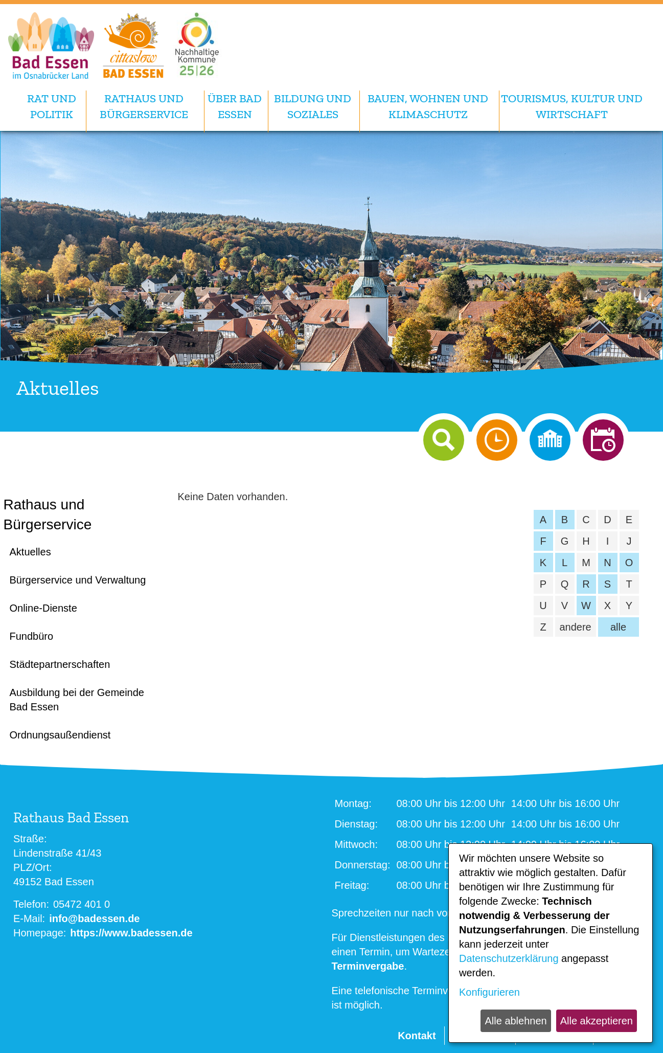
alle (618, 627)
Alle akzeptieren (596, 1020)
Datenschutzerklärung (509, 958)
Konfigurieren (489, 992)
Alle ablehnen (515, 1020)
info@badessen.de (94, 918)
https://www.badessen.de (131, 932)
